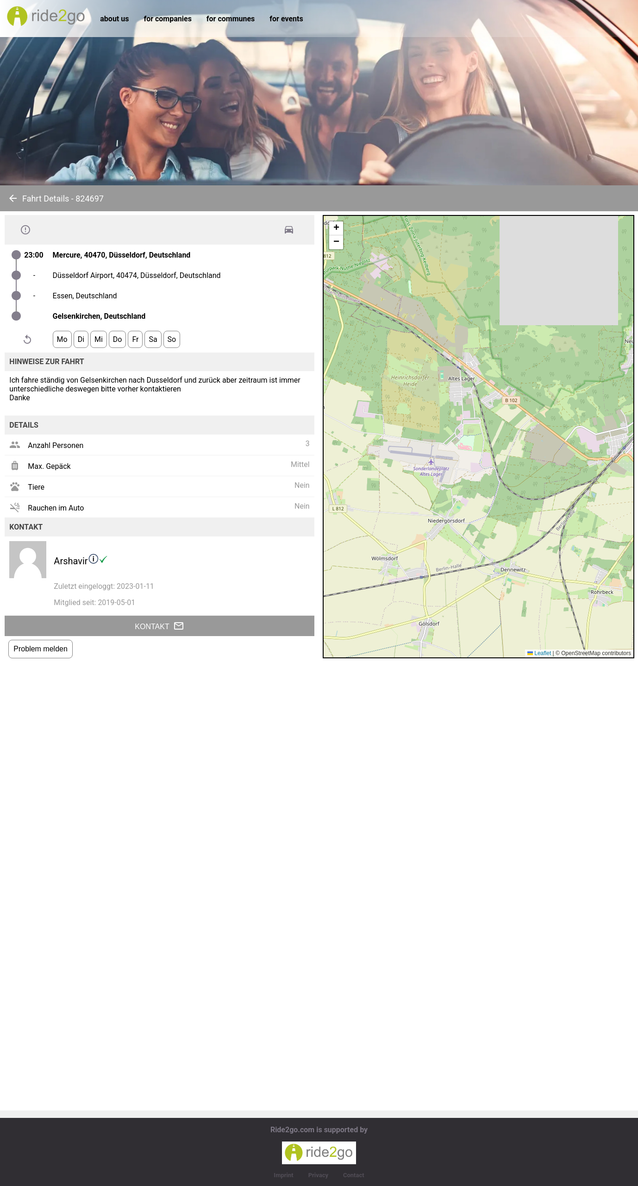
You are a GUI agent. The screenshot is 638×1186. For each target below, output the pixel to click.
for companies (167, 18)
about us (114, 18)
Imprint (283, 1175)
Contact (353, 1175)
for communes (230, 18)
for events (286, 18)
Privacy (318, 1175)
